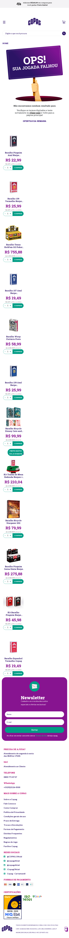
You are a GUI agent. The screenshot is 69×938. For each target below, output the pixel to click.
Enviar (34, 730)
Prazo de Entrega (11, 820)
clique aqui (35, 112)
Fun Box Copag (10, 846)
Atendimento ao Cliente (14, 766)
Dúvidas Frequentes (13, 833)
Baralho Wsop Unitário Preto (13, 337)
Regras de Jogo (11, 842)
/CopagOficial (12, 869)
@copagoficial (12, 861)
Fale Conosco (10, 803)
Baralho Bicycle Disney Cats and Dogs (13, 429)
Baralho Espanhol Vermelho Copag (13, 659)
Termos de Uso (41, 736)
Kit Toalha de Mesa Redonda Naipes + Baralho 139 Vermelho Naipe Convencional (13, 475)
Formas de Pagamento (14, 829)
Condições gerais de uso (15, 816)
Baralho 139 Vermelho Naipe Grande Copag (13, 199)
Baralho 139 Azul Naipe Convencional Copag (13, 383)
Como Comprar (11, 808)
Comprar (18, 168)
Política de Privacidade (14, 812)
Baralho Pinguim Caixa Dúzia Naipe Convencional (13, 567)
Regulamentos (10, 838)
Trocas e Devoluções (13, 825)
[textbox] (34, 33)
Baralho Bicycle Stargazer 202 (13, 521)
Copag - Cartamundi (14, 873)
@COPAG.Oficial (13, 856)
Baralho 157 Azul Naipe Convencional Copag (13, 291)
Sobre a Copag (10, 799)
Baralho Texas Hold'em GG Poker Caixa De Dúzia (13, 245)
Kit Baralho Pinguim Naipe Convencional (13, 613)
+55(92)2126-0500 (12, 787)
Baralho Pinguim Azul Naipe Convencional (13, 153)
